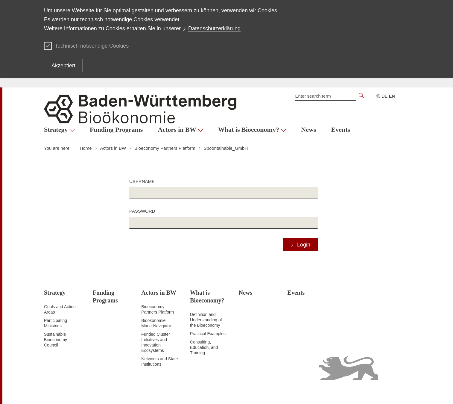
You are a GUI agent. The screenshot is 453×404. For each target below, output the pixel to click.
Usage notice (357, 392)
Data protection (274, 392)
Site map (249, 392)
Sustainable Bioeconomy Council (55, 339)
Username (142, 181)
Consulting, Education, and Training (204, 347)
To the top (53, 392)
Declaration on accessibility (316, 392)
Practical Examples (208, 333)
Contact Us (398, 392)
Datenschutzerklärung (214, 28)
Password (142, 211)
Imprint (379, 392)
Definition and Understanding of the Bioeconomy (206, 320)
